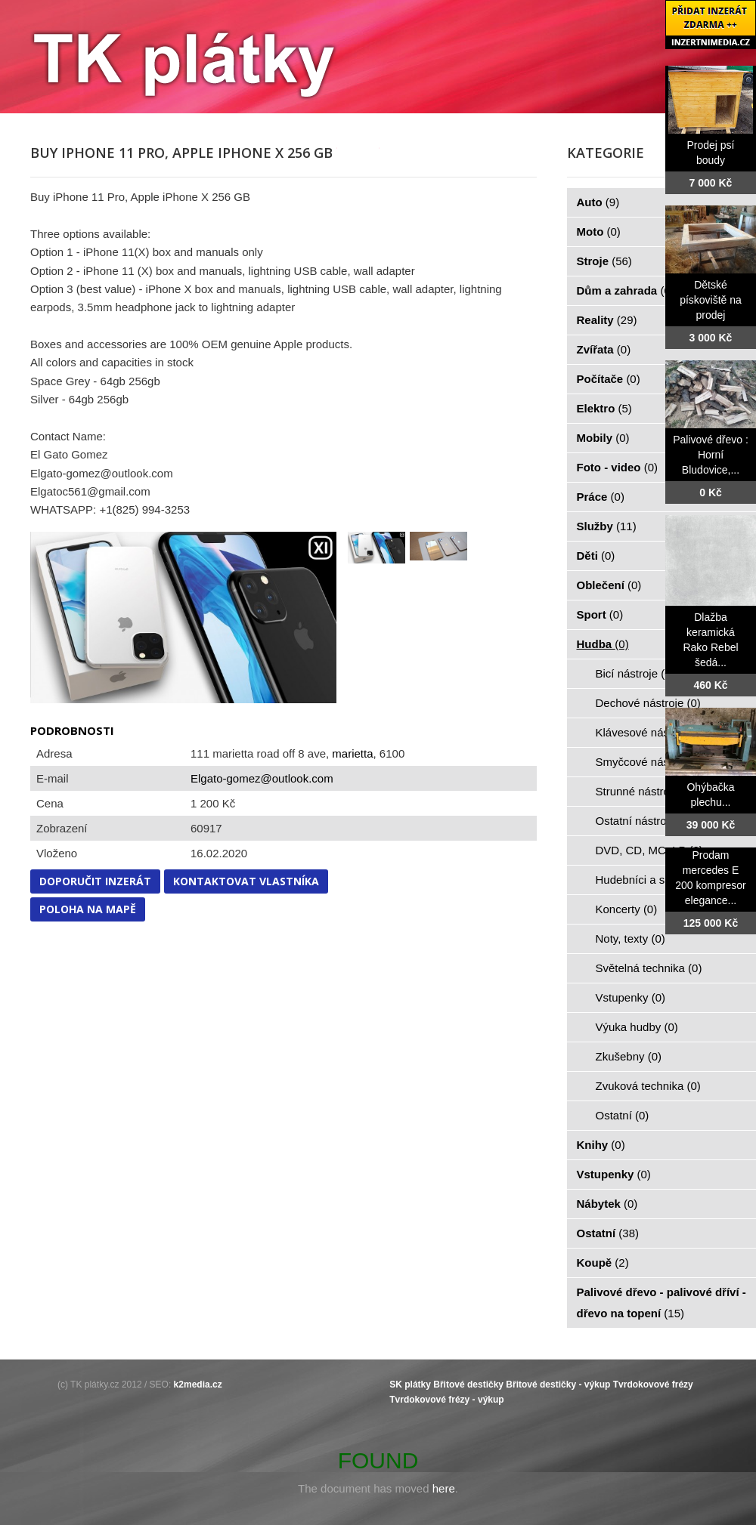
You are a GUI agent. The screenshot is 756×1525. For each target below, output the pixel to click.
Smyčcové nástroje (652, 761)
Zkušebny (629, 1056)
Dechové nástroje (648, 702)
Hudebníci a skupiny (655, 879)
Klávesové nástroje (652, 732)
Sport (600, 614)
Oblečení (609, 585)
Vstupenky (631, 997)
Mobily (603, 437)
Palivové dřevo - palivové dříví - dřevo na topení (661, 1303)
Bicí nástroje (635, 673)
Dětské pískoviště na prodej (711, 300)
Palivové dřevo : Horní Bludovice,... (710, 455)
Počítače (608, 378)
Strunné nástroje (646, 791)
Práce (600, 496)
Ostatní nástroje (644, 820)
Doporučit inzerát (95, 881)
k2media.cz (198, 1384)
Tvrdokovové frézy (653, 1384)
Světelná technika (649, 968)
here (443, 1488)
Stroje (604, 261)
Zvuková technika (648, 1085)
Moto (599, 231)
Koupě (603, 1262)
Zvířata (604, 349)
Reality (607, 319)
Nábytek (607, 1203)
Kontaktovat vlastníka (246, 881)
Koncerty (627, 909)
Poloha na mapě (87, 909)
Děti (596, 555)
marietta (352, 753)
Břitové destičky (468, 1384)
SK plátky (410, 1384)
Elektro (604, 408)
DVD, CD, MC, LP (649, 850)
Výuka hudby (637, 1026)
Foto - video (617, 467)
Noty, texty (630, 938)
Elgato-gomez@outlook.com (262, 778)
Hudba (603, 643)
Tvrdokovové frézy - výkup (446, 1399)
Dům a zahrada (625, 290)
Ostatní (622, 1115)
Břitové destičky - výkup (558, 1384)
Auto (598, 202)
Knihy (601, 1144)
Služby (607, 526)
